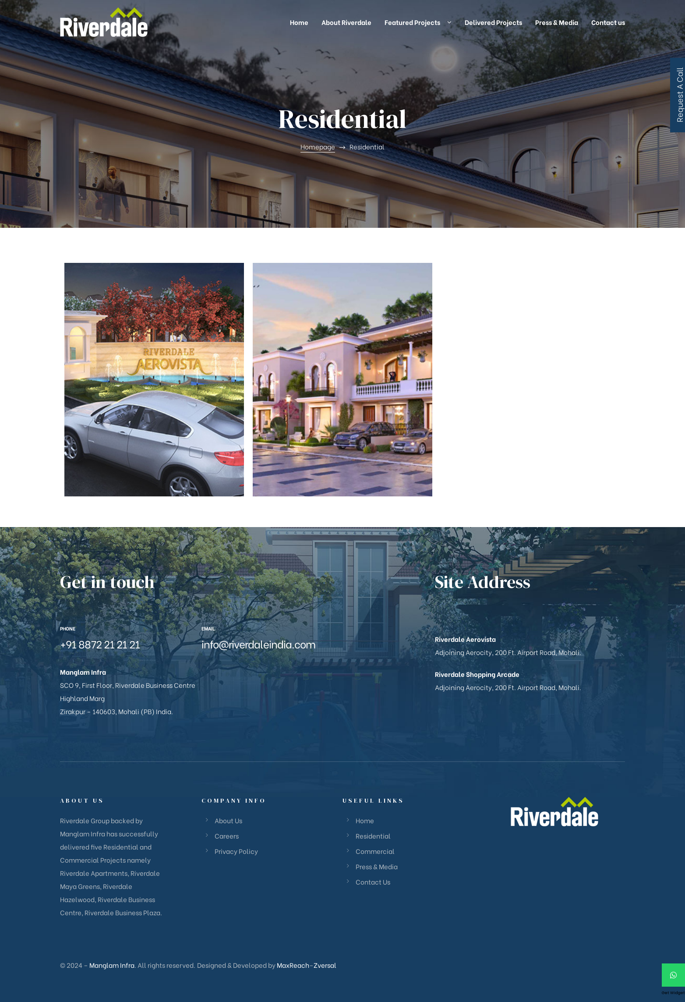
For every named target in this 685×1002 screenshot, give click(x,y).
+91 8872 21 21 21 (100, 643)
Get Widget (673, 992)
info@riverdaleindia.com (258, 643)
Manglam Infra (111, 965)
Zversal (325, 965)
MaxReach (293, 965)
